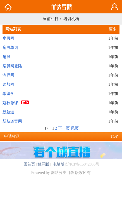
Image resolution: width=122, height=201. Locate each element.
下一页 (64, 128)
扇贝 (6, 57)
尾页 (75, 128)
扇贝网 (8, 38)
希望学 (8, 94)
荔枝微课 (10, 103)
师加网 (8, 84)
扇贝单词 (10, 48)
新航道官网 (12, 121)
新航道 (8, 112)
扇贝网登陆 (12, 66)
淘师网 (8, 75)
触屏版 (43, 164)
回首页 (29, 164)
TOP (114, 136)
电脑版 (58, 164)
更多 (113, 29)
